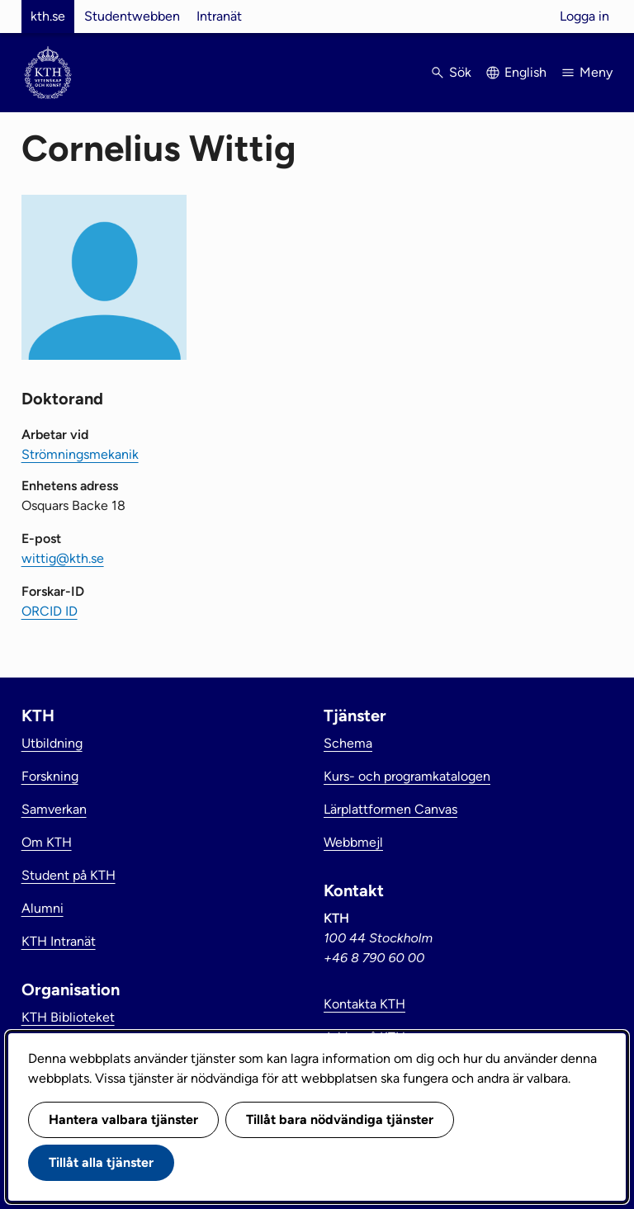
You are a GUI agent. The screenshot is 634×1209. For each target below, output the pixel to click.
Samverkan (54, 809)
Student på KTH (68, 875)
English (525, 72)
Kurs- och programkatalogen (407, 776)
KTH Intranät (58, 941)
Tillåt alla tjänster (101, 1162)
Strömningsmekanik (80, 454)
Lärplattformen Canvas (390, 809)
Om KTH (46, 842)
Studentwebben (132, 16)
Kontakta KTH (364, 1004)
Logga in (584, 16)
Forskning (49, 776)
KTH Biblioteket (68, 1017)
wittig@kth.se (62, 558)
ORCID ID (49, 611)
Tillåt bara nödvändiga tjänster (339, 1119)
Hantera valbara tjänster (123, 1119)
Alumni (42, 908)
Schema (348, 743)
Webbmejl (353, 842)
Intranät (219, 16)
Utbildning (52, 743)
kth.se (48, 16)
